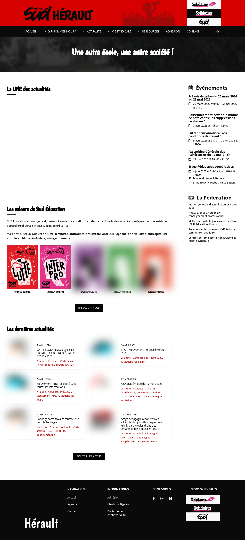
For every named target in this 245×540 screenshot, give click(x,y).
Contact (193, 31)
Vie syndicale (119, 31)
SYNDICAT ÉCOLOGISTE (122, 292)
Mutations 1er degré (133, 361)
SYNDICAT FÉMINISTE (89, 292)
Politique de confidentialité (116, 513)
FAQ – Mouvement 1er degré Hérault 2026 (143, 351)
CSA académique (152, 396)
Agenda (72, 504)
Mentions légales (118, 504)
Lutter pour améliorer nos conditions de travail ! (208, 134)
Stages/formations (148, 441)
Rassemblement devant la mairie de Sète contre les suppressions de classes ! (213, 118)
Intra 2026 (156, 357)
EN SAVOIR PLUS (89, 308)
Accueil (31, 31)
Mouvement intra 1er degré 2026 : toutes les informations (57, 385)
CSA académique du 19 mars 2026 (141, 384)
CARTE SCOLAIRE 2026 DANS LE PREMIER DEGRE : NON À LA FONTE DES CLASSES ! (57, 353)
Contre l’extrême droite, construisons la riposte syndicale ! (212, 239)
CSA (138, 396)
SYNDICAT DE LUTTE (22, 292)
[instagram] (162, 498)
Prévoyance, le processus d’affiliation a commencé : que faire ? (212, 231)
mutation (126, 400)
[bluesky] (170, 498)
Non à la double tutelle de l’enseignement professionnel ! (207, 214)
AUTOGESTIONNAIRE (156, 292)
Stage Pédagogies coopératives (211, 166)
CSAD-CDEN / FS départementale (55, 365)
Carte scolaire (68, 361)
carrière (129, 396)
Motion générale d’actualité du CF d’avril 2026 (213, 206)
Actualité (92, 31)
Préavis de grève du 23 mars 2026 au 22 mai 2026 (213, 97)
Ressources (148, 31)
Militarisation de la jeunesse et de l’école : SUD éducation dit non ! (213, 222)
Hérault (41, 523)
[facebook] (153, 498)
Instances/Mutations (149, 392)
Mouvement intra (46, 395)
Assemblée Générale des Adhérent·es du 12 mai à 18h (209, 153)
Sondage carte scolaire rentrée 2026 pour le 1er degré (58, 420)
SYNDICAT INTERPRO (55, 292)
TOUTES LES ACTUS (89, 456)
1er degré (42, 427)
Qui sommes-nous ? (59, 31)
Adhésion (173, 31)
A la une (41, 361)
